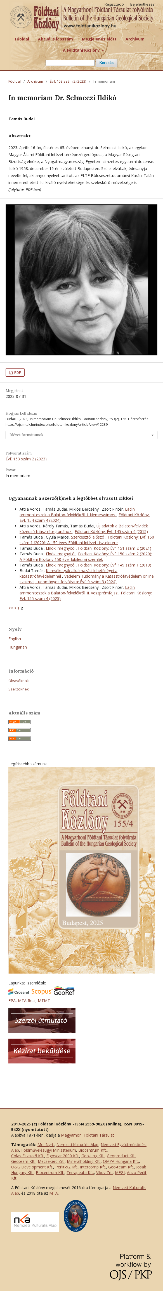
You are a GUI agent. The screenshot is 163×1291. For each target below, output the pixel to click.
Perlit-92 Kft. (66, 1167)
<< (10, 608)
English (14, 638)
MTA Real (27, 1000)
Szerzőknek (18, 689)
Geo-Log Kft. (93, 1155)
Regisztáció (114, 4)
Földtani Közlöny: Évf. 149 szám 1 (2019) (114, 565)
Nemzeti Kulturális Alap (77, 1144)
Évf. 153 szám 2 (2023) (68, 81)
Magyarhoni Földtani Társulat (87, 1135)
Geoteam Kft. (23, 1161)
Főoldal (22, 39)
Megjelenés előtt (99, 39)
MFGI (120, 1172)
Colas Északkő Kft (27, 1155)
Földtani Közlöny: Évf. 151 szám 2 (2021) (114, 548)
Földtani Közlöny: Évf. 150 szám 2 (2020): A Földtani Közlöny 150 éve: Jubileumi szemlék (86, 556)
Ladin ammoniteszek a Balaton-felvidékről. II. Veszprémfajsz (77, 590)
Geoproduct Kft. (121, 1155)
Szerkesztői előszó (88, 537)
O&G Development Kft (31, 1167)
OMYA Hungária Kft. (121, 1161)
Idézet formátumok (26, 434)
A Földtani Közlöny (82, 50)
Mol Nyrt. (45, 1144)
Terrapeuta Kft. (80, 1172)
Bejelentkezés (142, 4)
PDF (17, 372)
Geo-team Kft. (121, 1167)
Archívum (135, 39)
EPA (12, 1000)
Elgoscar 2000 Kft (62, 1155)
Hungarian (17, 647)
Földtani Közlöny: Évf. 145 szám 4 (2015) (111, 531)
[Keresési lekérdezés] (70, 63)
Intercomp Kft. (93, 1167)
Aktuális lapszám (55, 39)
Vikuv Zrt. (104, 1172)
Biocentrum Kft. (92, 1150)
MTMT (44, 1000)
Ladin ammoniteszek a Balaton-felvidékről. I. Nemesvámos (77, 511)
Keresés (107, 63)
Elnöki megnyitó (61, 548)
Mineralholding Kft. (84, 1161)
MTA (53, 1193)
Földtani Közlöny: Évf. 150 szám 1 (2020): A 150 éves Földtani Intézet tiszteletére (87, 539)
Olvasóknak (18, 680)
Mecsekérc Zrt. (51, 1161)
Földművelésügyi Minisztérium (48, 1150)
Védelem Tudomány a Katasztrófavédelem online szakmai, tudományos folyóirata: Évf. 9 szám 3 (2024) (87, 578)
